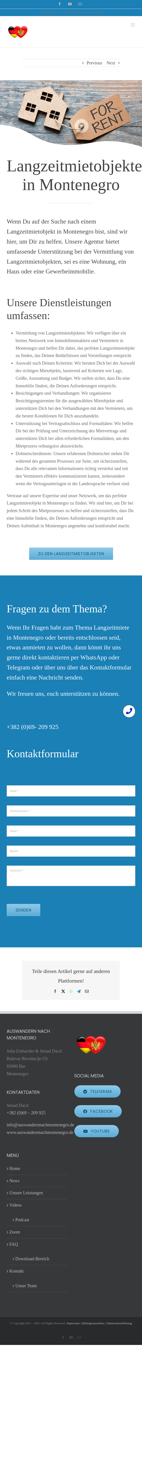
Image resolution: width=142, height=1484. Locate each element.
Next (111, 62)
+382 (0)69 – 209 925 (26, 1112)
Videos (15, 1205)
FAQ (13, 1244)
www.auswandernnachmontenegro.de (40, 1132)
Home (14, 1168)
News (14, 1180)
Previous (94, 62)
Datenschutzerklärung (119, 1323)
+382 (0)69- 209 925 (33, 726)
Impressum (73, 1323)
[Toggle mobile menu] (133, 25)
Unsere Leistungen (26, 1192)
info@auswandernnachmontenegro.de (84, 12)
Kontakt (16, 1270)
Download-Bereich (32, 1258)
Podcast (22, 1219)
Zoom (14, 1231)
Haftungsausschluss (93, 1323)
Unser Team (26, 1285)
